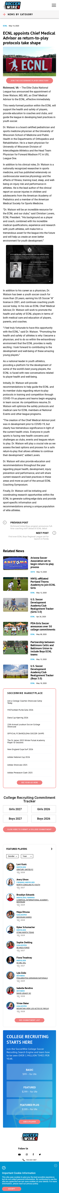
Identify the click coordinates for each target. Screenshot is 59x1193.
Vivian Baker (23, 1003)
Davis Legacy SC (24, 993)
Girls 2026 (43, 809)
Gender (11, 856)
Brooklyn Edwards (25, 894)
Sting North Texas (25, 932)
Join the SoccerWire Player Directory (30, 81)
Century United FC (25, 870)
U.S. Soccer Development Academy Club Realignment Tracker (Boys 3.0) (42, 672)
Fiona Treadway (24, 957)
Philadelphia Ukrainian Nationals (32, 978)
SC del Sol (21, 963)
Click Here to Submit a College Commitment (29, 829)
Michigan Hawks (24, 917)
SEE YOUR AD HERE (29, 783)
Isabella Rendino (25, 988)
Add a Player (29, 1122)
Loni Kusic (22, 864)
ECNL (5, 26)
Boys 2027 (15, 818)
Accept (11, 1189)
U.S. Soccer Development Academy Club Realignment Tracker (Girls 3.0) (42, 606)
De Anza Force (23, 948)
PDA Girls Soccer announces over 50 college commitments (43, 626)
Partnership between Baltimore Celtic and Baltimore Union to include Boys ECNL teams (42, 648)
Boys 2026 (43, 818)
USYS (33, 572)
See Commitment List (29, 1020)
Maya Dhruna (23, 911)
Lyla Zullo (21, 972)
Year (25, 856)
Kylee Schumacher (26, 927)
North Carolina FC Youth (28, 885)
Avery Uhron (22, 879)
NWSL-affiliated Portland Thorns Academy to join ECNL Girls (43, 583)
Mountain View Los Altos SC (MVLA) (33, 1009)
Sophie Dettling (24, 942)
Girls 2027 (15, 809)
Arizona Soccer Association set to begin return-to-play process (42, 562)
